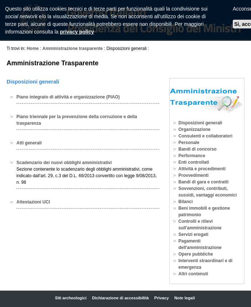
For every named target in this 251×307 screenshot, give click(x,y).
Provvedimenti (193, 175)
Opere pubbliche (195, 254)
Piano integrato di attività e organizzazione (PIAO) (68, 97)
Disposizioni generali (200, 122)
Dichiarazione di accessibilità (120, 298)
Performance (191, 155)
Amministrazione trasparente (72, 48)
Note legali (184, 298)
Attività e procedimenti (201, 168)
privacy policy (77, 32)
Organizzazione (194, 129)
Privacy (161, 298)
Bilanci (185, 201)
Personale (188, 142)
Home (33, 48)
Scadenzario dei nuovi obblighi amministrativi (64, 162)
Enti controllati (193, 162)
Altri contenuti (193, 273)
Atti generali (29, 142)
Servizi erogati (193, 234)
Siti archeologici (70, 298)
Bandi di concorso (197, 149)
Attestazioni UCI (33, 202)
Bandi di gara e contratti (203, 181)
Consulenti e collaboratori (205, 136)
